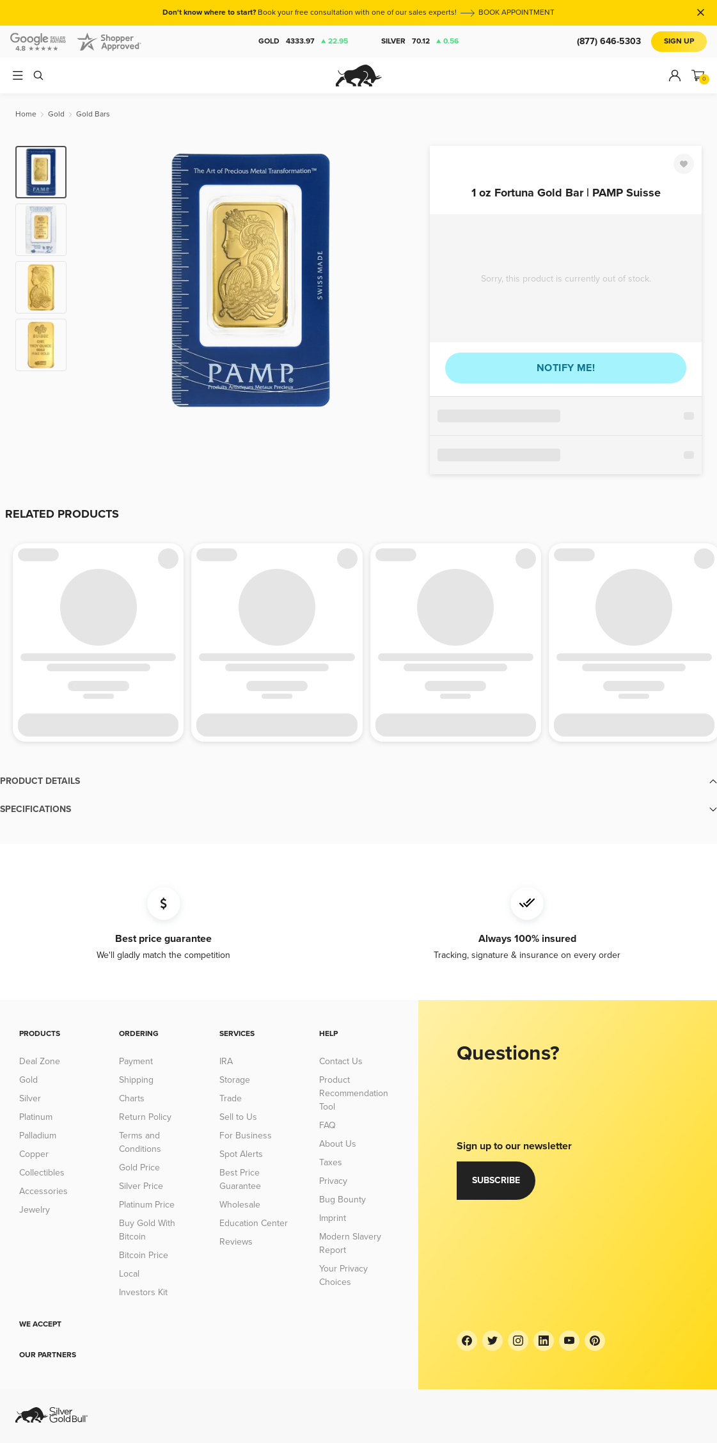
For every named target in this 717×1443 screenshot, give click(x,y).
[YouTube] (569, 1340)
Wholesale (239, 1204)
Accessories (43, 1191)
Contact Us (341, 1061)
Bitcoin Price (143, 1255)
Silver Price (141, 1186)
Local (129, 1273)
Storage (234, 1079)
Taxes (330, 1162)
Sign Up (679, 41)
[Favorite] (684, 164)
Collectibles (42, 1172)
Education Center (253, 1223)
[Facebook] (467, 1340)
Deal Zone (39, 1061)
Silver (420, 41)
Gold (303, 41)
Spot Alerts (241, 1154)
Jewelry (34, 1209)
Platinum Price (147, 1204)
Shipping (136, 1079)
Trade (230, 1098)
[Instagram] (518, 1340)
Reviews (236, 1241)
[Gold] (56, 114)
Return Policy (145, 1117)
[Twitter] (492, 1340)
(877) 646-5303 (609, 41)
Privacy (333, 1181)
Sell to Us (238, 1117)
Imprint (332, 1218)
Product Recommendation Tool (353, 1093)
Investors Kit (143, 1292)
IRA (226, 1061)
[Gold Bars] (93, 114)
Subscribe (496, 1180)
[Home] (25, 114)
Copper (34, 1154)
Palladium (37, 1135)
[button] (358, 781)
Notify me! (566, 368)
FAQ (327, 1125)
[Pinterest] (595, 1340)
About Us (337, 1143)
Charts (132, 1098)
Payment (136, 1061)
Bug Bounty (342, 1199)
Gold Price (139, 1167)
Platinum (35, 1117)
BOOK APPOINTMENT (516, 12)
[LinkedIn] (543, 1340)
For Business (245, 1135)
